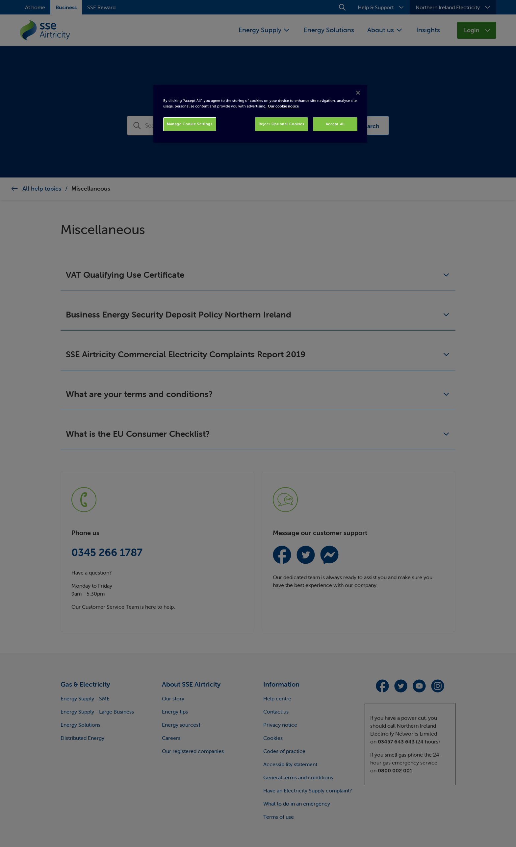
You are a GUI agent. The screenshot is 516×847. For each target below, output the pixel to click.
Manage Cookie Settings (190, 124)
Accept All (335, 124)
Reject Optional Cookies (281, 124)
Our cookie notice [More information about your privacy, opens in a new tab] (283, 106)
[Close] (358, 92)
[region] (260, 114)
